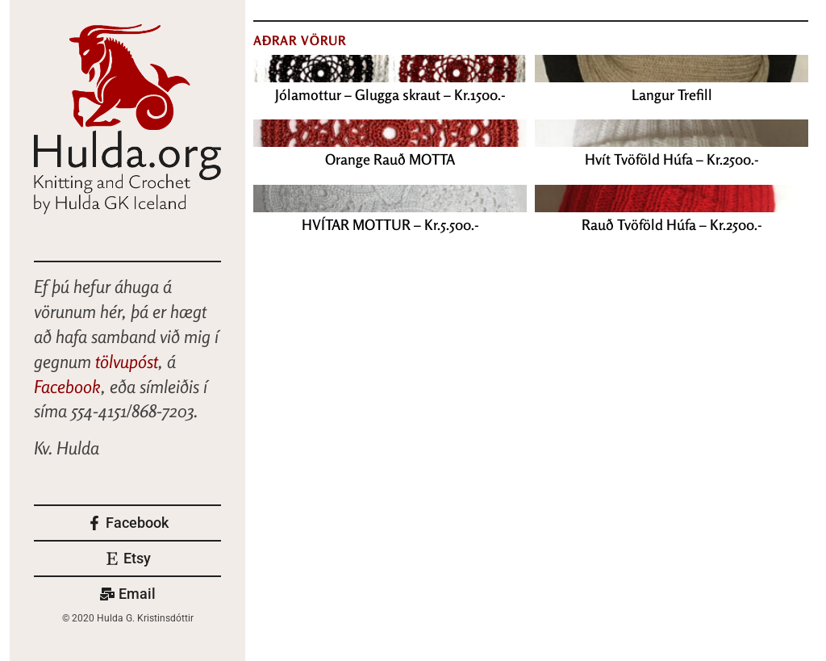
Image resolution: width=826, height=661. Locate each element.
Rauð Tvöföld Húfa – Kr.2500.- (672, 224)
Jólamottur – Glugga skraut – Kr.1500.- (390, 94)
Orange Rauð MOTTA (390, 159)
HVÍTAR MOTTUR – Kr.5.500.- (390, 224)
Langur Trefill (672, 94)
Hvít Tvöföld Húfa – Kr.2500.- (672, 159)
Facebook (67, 386)
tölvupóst (126, 361)
